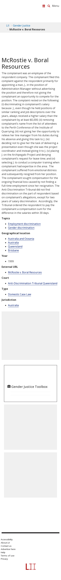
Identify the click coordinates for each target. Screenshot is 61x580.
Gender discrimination (21, 227)
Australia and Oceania (21, 238)
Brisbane (13, 250)
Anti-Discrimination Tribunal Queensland (32, 283)
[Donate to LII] (43, 6)
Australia (13, 242)
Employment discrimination (24, 224)
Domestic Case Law (19, 294)
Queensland (15, 246)
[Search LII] (49, 6)
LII (7, 25)
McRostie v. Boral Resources (25, 272)
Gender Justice (21, 25)
